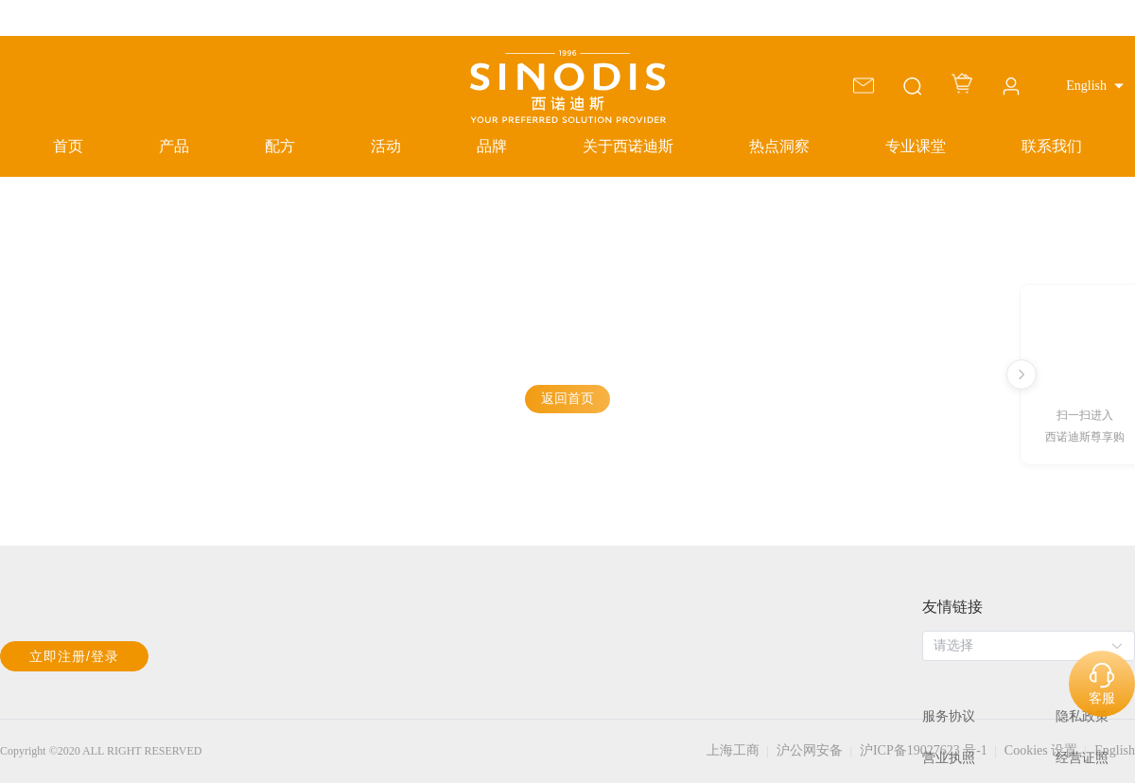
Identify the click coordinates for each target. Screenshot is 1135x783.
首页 (68, 146)
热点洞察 (779, 146)
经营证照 (1082, 758)
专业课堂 (915, 146)
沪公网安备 (810, 750)
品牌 (492, 146)
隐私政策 (1082, 716)
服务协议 (948, 716)
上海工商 (733, 750)
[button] (1095, 86)
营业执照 (948, 758)
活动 (386, 146)
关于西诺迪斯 (628, 146)
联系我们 (1052, 146)
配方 (280, 146)
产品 (174, 146)
